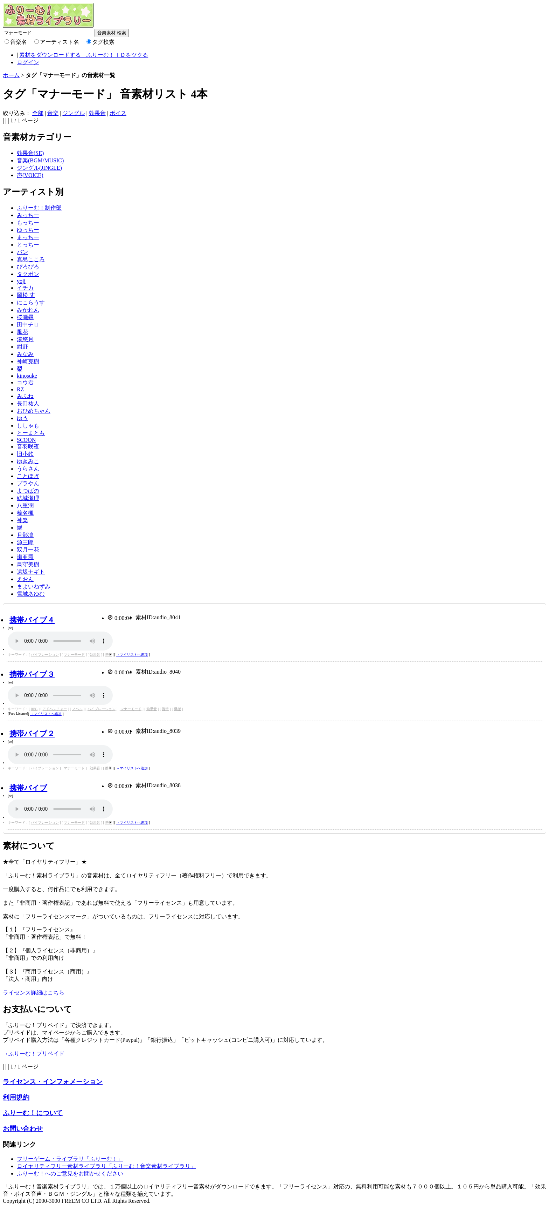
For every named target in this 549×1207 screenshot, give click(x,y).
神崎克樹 (28, 361)
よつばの (28, 491)
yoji (21, 281)
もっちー (28, 222)
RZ (20, 389)
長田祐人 (28, 403)
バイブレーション (45, 654)
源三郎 (25, 542)
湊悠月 (25, 339)
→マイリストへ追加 (132, 654)
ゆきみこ (28, 461)
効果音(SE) (30, 153)
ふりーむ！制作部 (39, 208)
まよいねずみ (33, 586)
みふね (25, 396)
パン (22, 252)
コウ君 (25, 382)
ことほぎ (28, 476)
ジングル (73, 113)
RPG (34, 709)
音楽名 (18, 42)
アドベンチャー (54, 709)
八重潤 (25, 505)
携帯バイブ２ (32, 733)
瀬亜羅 (25, 557)
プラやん (28, 483)
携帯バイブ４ (32, 620)
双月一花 (28, 550)
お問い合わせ (23, 1128)
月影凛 (25, 535)
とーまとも (31, 433)
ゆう (22, 418)
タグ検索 (103, 42)
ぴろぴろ (28, 267)
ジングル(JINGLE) (39, 168)
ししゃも (28, 426)
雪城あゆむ (31, 594)
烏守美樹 (28, 564)
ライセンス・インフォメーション (53, 1081)
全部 (37, 113)
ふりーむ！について (33, 1113)
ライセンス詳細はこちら (33, 993)
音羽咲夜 (28, 447)
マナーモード (74, 654)
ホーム (11, 75)
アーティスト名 (59, 42)
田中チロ (28, 325)
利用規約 (16, 1097)
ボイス (118, 113)
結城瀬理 (28, 498)
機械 (177, 709)
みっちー (28, 215)
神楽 (22, 520)
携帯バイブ (28, 788)
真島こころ (31, 259)
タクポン (28, 274)
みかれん (28, 310)
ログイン (28, 62)
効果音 (97, 113)
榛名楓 (25, 513)
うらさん (28, 469)
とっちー (28, 245)
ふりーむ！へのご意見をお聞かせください (70, 1173)
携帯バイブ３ (32, 674)
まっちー (28, 237)
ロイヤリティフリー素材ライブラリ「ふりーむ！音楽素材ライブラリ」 (106, 1166)
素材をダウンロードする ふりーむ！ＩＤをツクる (83, 55)
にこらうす (31, 302)
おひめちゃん (33, 411)
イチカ (25, 288)
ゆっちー (28, 230)
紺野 (22, 347)
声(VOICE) (30, 175)
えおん (25, 579)
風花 (22, 332)
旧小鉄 (25, 454)
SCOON (26, 440)
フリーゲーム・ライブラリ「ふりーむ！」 (70, 1159)
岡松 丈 (26, 295)
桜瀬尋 (25, 317)
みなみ (25, 354)
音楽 (52, 113)
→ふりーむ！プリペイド (33, 1054)
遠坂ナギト (31, 572)
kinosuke (27, 376)
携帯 (108, 654)
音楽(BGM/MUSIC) (40, 160)
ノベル (77, 709)
